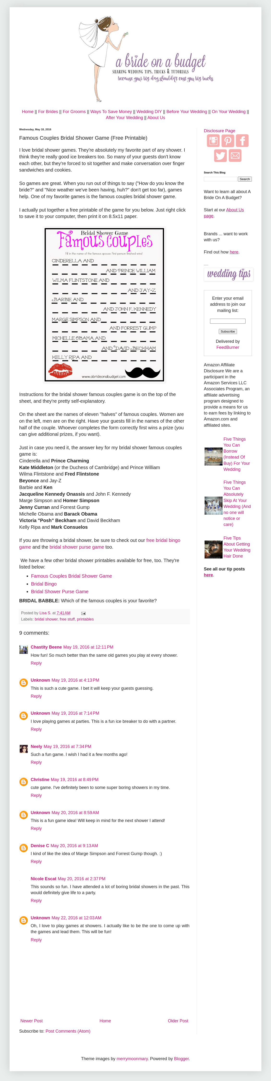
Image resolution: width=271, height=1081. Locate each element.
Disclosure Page (219, 130)
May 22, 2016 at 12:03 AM (76, 917)
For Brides (48, 111)
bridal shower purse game (76, 547)
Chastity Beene (46, 647)
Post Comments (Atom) (68, 1031)
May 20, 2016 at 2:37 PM (82, 878)
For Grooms (74, 111)
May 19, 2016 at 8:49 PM (75, 779)
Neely (36, 746)
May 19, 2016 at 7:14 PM (75, 713)
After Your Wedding (124, 117)
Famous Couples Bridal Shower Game (71, 576)
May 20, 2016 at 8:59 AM (75, 812)
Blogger (181, 1058)
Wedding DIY (149, 111)
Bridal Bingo (44, 583)
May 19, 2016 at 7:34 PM (67, 746)
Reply (36, 663)
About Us (156, 117)
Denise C (40, 845)
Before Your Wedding (186, 111)
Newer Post (31, 1020)
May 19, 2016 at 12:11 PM (88, 647)
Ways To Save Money (111, 111)
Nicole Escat (43, 878)
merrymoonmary (132, 1058)
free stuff (67, 619)
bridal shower (46, 619)
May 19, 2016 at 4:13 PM (75, 680)
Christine (40, 779)
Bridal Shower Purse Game (60, 591)
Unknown (40, 680)
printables (85, 619)
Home (28, 111)
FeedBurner (227, 347)
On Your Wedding (229, 111)
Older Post (178, 1020)
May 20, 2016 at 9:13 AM (74, 845)
